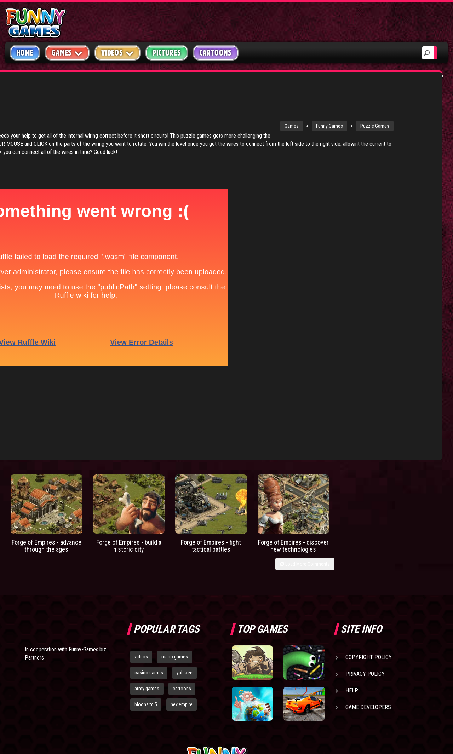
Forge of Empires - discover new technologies (293, 453)
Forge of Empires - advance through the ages (46, 453)
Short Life (362, 135)
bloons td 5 (145, 612)
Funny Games (245, 102)
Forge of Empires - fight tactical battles (211, 453)
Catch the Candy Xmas (417, 294)
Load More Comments (305, 472)
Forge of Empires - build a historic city (128, 453)
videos (141, 565)
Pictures (166, 53)
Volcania (361, 349)
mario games (174, 565)
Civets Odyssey (422, 349)
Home (25, 53)
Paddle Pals (365, 187)
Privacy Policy (365, 582)
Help (351, 598)
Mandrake (414, 401)
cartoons (182, 596)
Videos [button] (117, 52)
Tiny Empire (416, 187)
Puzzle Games (290, 102)
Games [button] (67, 52)
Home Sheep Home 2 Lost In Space (369, 408)
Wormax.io (415, 135)
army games (146, 596)
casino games (148, 580)
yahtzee (185, 580)
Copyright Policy (368, 565)
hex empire (182, 612)
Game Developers (368, 615)
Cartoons (216, 53)
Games (208, 102)
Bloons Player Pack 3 (367, 294)
